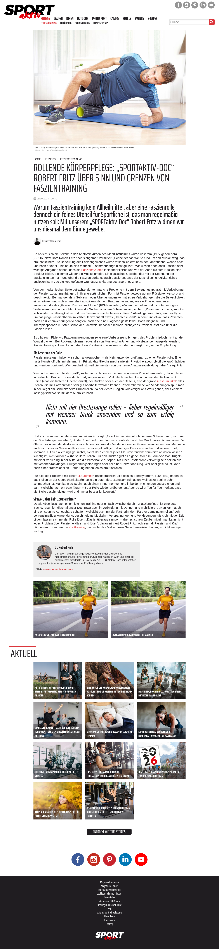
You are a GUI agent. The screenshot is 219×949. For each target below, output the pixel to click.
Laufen (58, 18)
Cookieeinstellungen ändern (109, 893)
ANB (109, 908)
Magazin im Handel (109, 885)
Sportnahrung (82, 23)
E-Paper (153, 18)
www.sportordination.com (58, 569)
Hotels (126, 18)
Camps (114, 18)
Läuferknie (86, 475)
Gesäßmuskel (166, 381)
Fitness (45, 18)
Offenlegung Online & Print (109, 904)
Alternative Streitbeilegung (109, 912)
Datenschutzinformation (109, 889)
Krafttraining (77, 527)
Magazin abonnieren (109, 882)
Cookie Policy (109, 897)
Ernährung (65, 23)
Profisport (99, 18)
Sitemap (109, 923)
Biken (69, 18)
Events (139, 18)
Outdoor (83, 18)
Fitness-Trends (100, 23)
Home (37, 159)
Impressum (109, 920)
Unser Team (109, 916)
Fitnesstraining (49, 23)
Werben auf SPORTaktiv (109, 901)
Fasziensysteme (92, 269)
